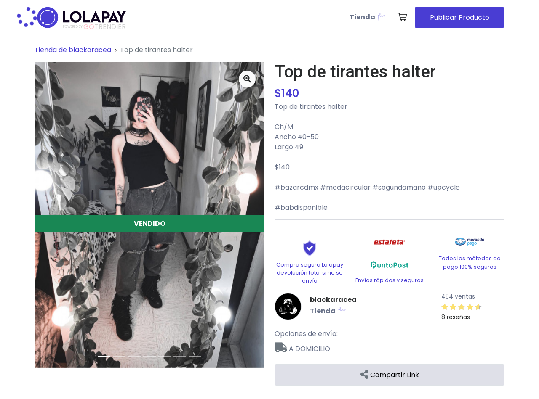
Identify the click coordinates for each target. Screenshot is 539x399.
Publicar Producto (459, 17)
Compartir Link (389, 375)
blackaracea (333, 299)
